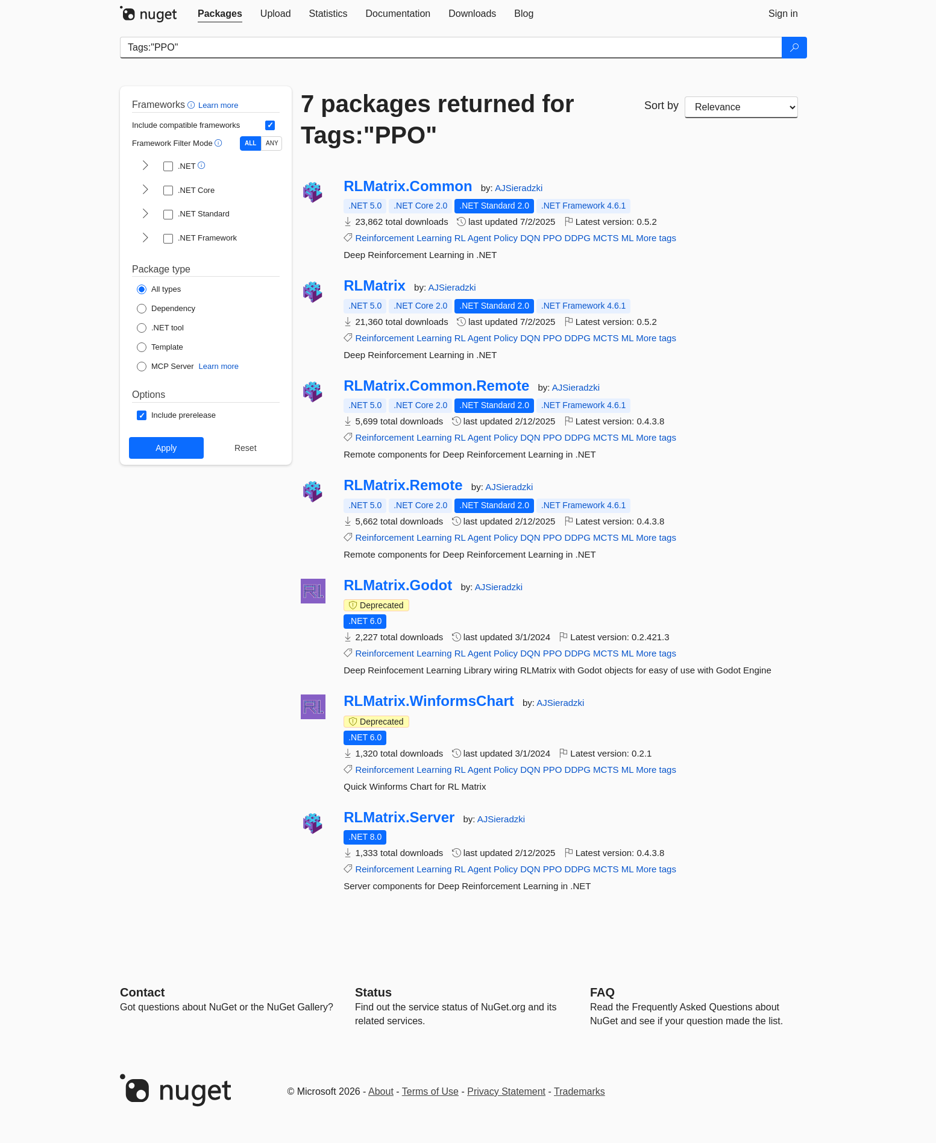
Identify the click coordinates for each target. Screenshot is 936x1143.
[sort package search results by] (741, 107)
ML (627, 238)
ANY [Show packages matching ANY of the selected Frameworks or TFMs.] (272, 143)
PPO (552, 238)
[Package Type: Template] (160, 347)
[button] (192, 104)
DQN (530, 238)
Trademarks (579, 1091)
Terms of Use (430, 1091)
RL (460, 238)
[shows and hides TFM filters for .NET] (145, 166)
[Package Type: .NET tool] (160, 328)
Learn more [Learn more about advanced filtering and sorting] (218, 105)
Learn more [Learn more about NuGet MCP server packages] (219, 366)
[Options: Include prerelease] (176, 415)
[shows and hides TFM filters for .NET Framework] (145, 239)
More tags (656, 238)
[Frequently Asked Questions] (602, 992)
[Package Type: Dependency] (166, 308)
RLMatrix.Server (399, 817)
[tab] (220, 14)
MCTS (606, 238)
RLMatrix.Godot (398, 585)
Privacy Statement (506, 1091)
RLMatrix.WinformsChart (429, 701)
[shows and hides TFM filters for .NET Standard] (145, 215)
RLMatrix (375, 285)
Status (373, 992)
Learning (433, 238)
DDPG (578, 238)
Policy (506, 238)
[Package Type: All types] (159, 289)
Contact (142, 992)
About (381, 1091)
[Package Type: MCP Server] (165, 366)
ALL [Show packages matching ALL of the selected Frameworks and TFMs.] (250, 143)
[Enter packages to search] (451, 47)
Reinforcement (384, 238)
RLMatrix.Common (408, 186)
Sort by (661, 105)
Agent (479, 238)
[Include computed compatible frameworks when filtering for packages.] (270, 125)
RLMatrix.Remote (403, 485)
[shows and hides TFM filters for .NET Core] (145, 190)
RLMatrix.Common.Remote (436, 385)
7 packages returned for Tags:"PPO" (437, 119)
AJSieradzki (518, 188)
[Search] (794, 47)
